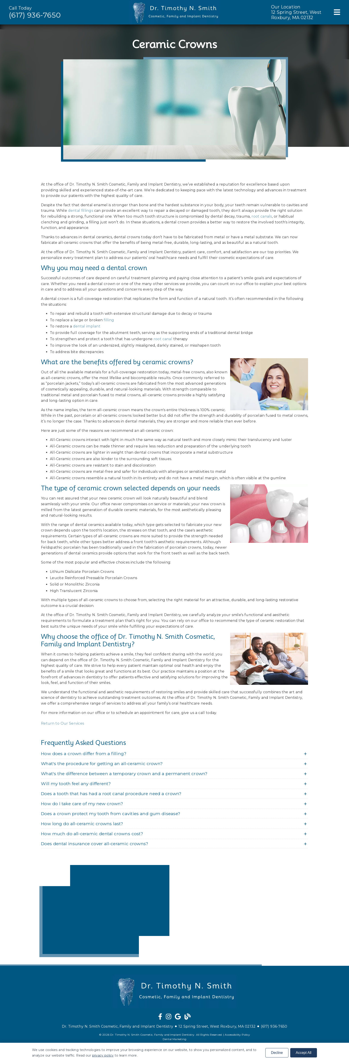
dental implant (86, 326)
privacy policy (103, 1055)
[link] (160, 1018)
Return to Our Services (62, 723)
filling (109, 320)
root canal (163, 339)
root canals (262, 216)
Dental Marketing (175, 1039)
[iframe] (104, 911)
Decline (277, 1053)
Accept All (303, 1053)
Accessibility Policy (237, 1034)
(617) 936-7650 (35, 15)
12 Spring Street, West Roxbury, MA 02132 (296, 15)
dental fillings (80, 210)
